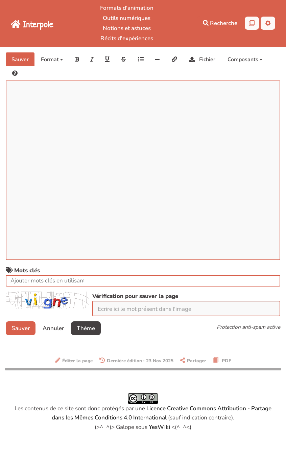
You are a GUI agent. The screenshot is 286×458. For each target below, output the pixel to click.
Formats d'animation (126, 8)
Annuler (53, 328)
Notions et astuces (127, 28)
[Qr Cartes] (252, 23)
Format (52, 59)
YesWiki (159, 427)
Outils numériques (126, 18)
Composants (245, 59)
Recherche (220, 23)
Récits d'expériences (126, 38)
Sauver (20, 59)
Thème (86, 328)
